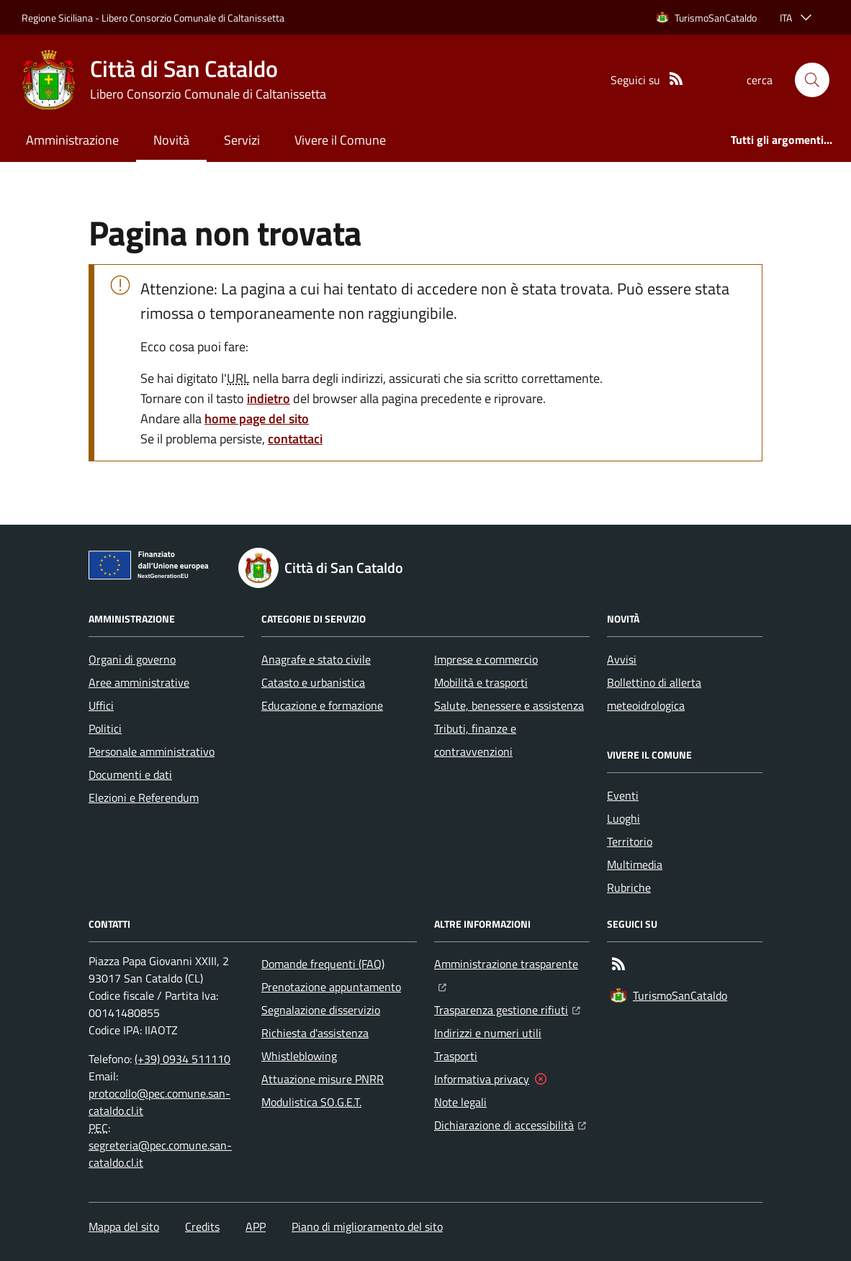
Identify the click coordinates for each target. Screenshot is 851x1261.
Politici (105, 728)
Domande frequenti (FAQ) (322, 963)
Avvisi (621, 659)
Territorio (629, 841)
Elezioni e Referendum (144, 797)
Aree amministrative (139, 682)
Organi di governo (132, 659)
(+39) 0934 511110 (182, 1058)
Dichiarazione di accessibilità (510, 1123)
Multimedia (634, 864)
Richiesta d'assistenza (315, 1032)
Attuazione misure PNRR (322, 1079)
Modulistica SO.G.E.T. (311, 1102)
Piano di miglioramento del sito (367, 1226)
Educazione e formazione (322, 705)
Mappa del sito (124, 1226)
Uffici (101, 705)
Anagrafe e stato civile (316, 659)
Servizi (242, 140)
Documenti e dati (130, 774)
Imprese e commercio (486, 659)
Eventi (623, 795)
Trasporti (455, 1056)
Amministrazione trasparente (512, 962)
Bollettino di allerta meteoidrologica (654, 694)
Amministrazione (72, 140)
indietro (268, 398)
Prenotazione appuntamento (331, 986)
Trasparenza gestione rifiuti (507, 1008)
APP (256, 1226)
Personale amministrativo (152, 751)
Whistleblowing (299, 1056)
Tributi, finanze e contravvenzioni (475, 740)
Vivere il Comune (340, 140)
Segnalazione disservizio (320, 1009)
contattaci (295, 438)
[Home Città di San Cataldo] (174, 80)
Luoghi (623, 818)
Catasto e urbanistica (313, 682)
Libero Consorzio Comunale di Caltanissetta (193, 17)
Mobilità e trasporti (481, 682)
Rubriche (629, 887)
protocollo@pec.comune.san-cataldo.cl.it (159, 1102)
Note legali (460, 1102)
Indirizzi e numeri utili (487, 1032)
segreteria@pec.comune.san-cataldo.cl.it (160, 1153)
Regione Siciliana (57, 17)
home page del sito (256, 418)
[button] (812, 80)
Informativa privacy (481, 1079)
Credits (202, 1226)
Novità (171, 140)
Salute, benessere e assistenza (509, 705)
